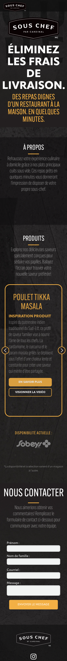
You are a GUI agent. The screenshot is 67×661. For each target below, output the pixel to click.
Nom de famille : (18, 556)
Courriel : (14, 570)
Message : (14, 583)
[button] (64, 6)
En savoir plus (28, 382)
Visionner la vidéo (28, 392)
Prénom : (13, 543)
